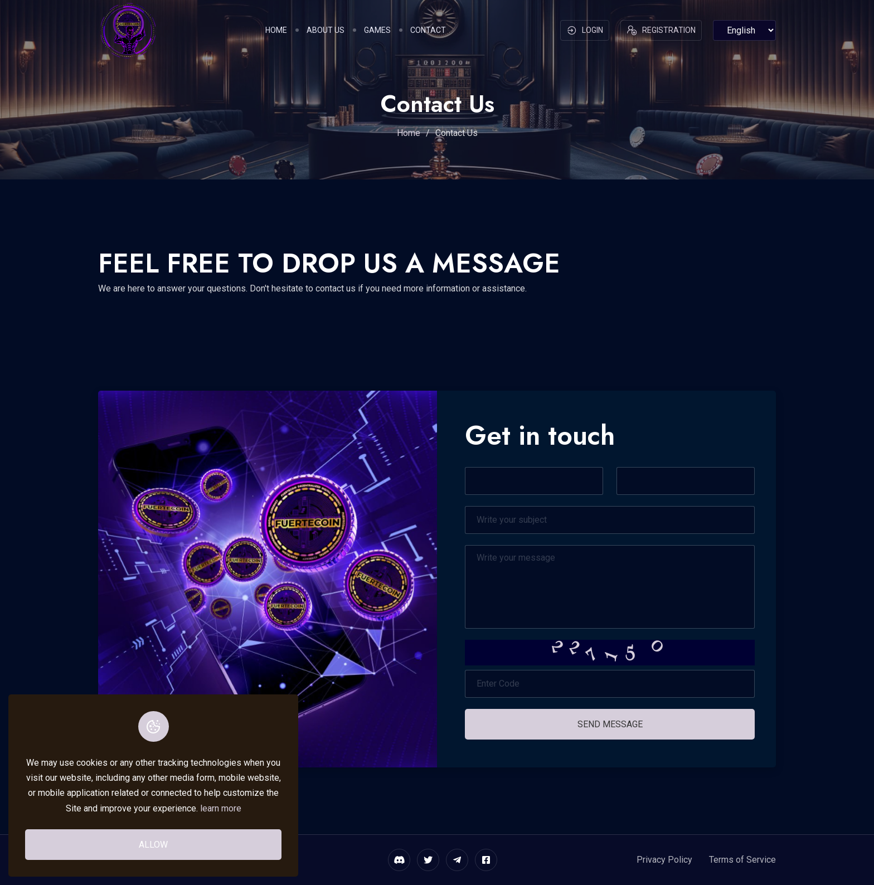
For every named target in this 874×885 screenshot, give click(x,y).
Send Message (610, 724)
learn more (220, 808)
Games (377, 30)
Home (276, 30)
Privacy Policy (664, 859)
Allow (153, 844)
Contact (428, 30)
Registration (661, 30)
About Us (325, 30)
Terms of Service (742, 859)
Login (584, 30)
